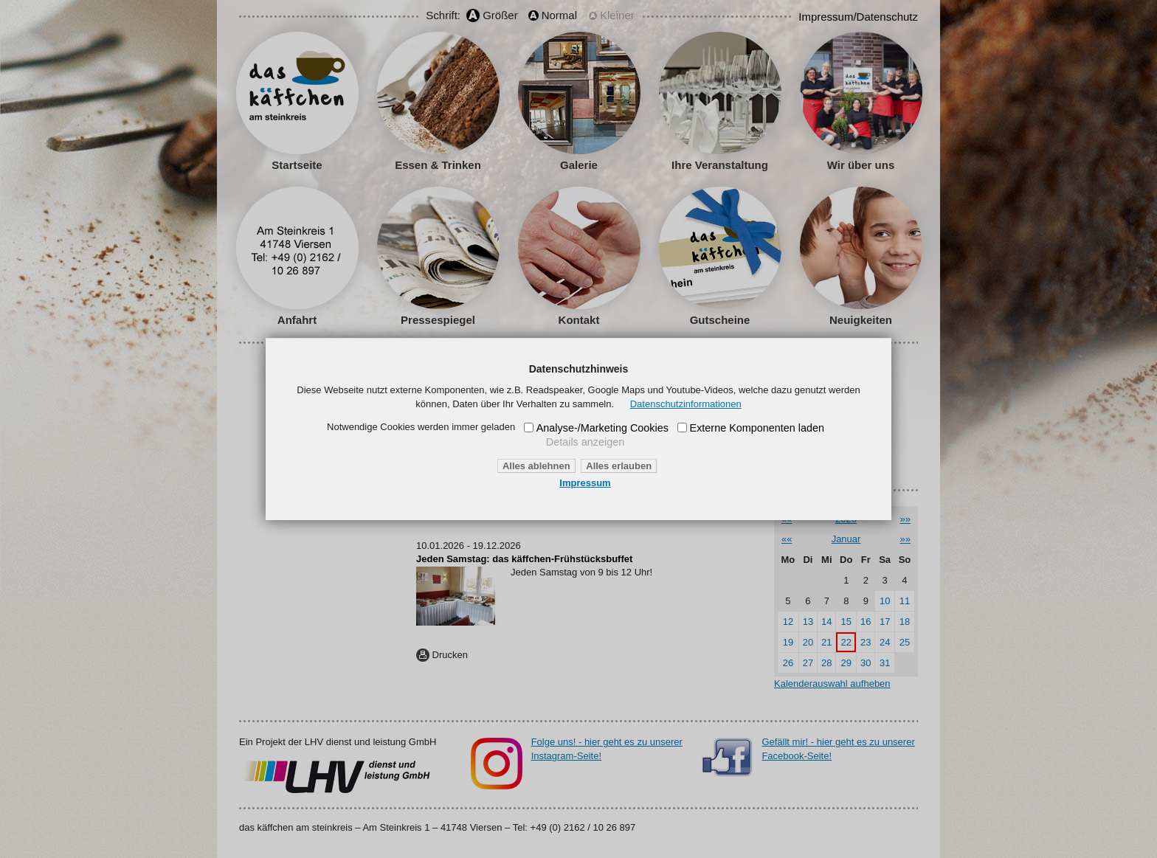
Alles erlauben (619, 465)
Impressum (584, 482)
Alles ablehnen (536, 465)
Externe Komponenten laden (757, 428)
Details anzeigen (585, 442)
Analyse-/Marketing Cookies (602, 428)
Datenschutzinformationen (686, 403)
